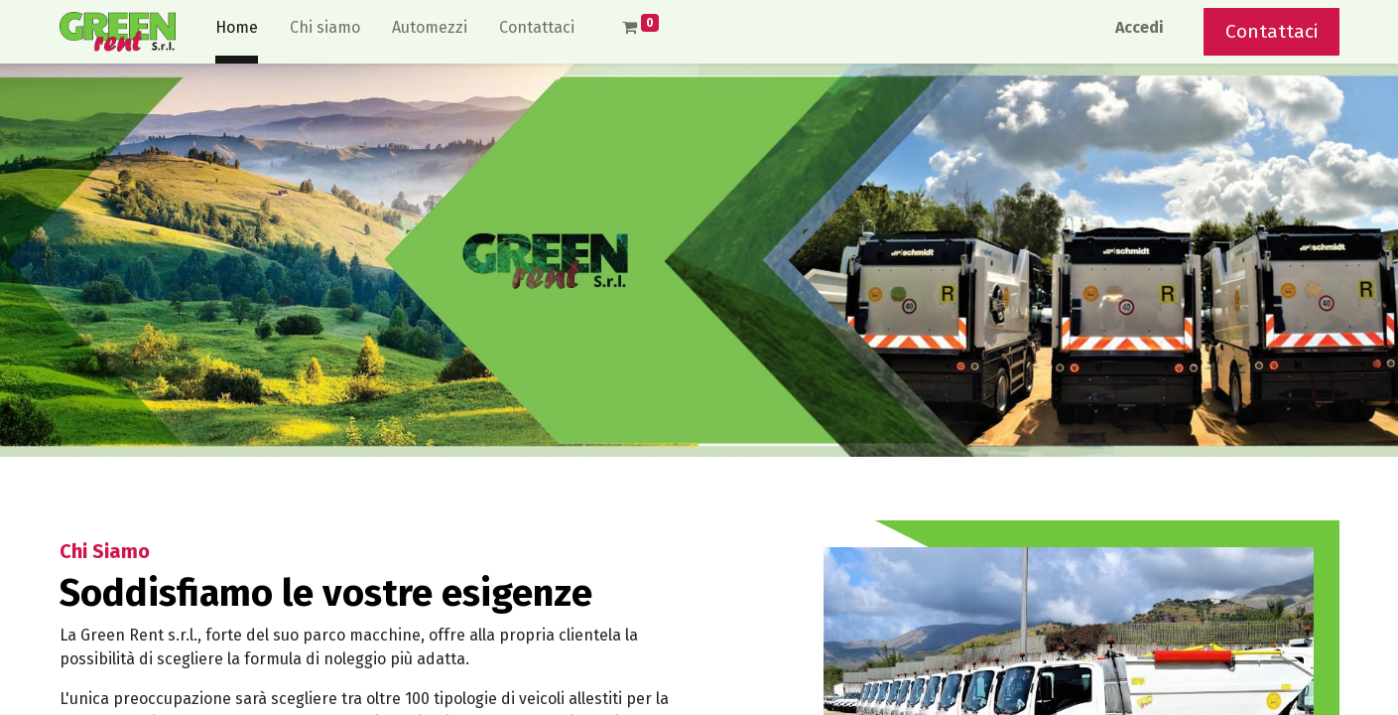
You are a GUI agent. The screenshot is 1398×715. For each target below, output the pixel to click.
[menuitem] (236, 32)
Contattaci (1271, 31)
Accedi (1139, 27)
